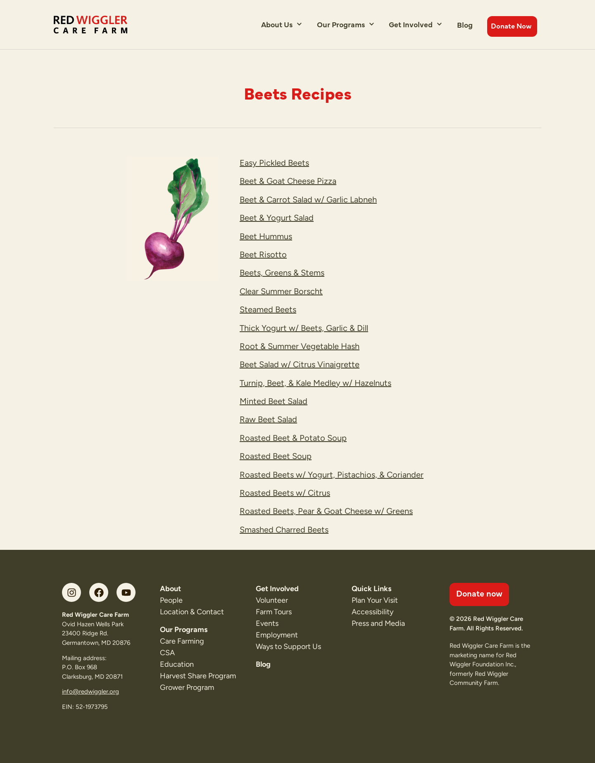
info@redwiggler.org (90, 691)
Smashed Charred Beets (284, 530)
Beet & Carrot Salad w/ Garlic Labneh (308, 199)
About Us (281, 24)
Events (267, 623)
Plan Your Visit (375, 600)
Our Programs (345, 24)
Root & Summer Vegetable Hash (299, 346)
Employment (277, 634)
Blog (465, 24)
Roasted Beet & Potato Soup (293, 438)
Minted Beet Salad (273, 401)
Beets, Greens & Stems (282, 273)
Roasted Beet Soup (276, 456)
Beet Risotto (263, 254)
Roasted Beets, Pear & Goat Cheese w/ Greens (326, 511)
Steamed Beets (268, 309)
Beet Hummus (266, 236)
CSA (167, 652)
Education (177, 664)
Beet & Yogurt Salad (277, 218)
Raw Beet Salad (268, 419)
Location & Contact (192, 611)
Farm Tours (274, 611)
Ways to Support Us (288, 646)
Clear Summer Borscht (281, 291)
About (170, 588)
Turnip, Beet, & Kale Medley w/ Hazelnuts (315, 383)
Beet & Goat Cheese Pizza (288, 181)
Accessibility (372, 611)
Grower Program (187, 687)
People (171, 600)
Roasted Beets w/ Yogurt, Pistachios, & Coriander (332, 475)
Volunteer (272, 600)
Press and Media (378, 623)
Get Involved (415, 24)
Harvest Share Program (198, 675)
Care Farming (182, 641)
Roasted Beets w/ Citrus (285, 493)
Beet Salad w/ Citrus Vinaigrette (299, 364)
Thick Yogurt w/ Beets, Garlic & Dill (304, 328)
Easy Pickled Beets (274, 163)
